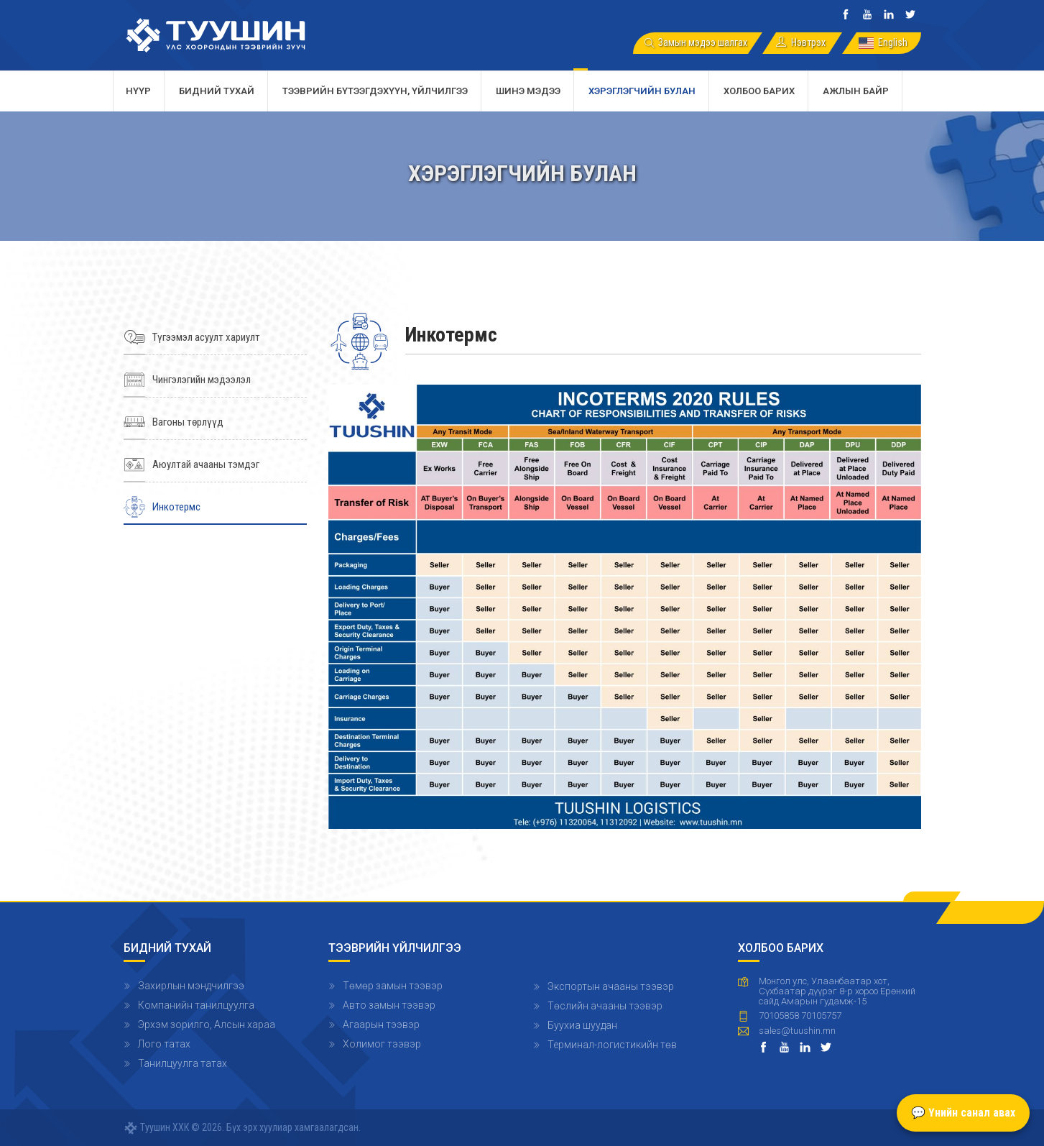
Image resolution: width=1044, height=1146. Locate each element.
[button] (624, 606)
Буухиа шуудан (582, 1025)
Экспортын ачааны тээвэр (611, 986)
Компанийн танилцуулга (196, 1005)
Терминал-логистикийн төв (612, 1044)
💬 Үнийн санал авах (963, 1112)
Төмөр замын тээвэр (393, 985)
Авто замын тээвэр (389, 1005)
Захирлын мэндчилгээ (191, 985)
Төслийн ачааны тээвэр (605, 1006)
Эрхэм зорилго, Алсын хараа (206, 1024)
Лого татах (164, 1044)
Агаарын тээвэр (381, 1024)
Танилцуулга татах (182, 1063)
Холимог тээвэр (382, 1044)
